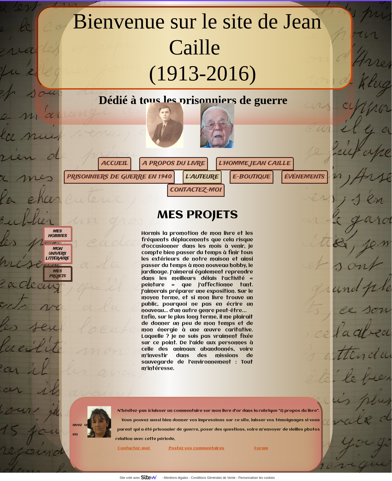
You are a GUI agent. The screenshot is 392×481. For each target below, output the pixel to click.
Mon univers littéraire (57, 253)
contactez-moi (196, 190)
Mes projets (57, 274)
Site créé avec (140, 478)
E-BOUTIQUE (251, 177)
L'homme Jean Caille (255, 163)
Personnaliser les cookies (256, 478)
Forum (261, 448)
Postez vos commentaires (196, 448)
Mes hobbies (57, 234)
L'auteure (202, 177)
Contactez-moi (133, 448)
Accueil (114, 163)
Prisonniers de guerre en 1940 (119, 177)
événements (304, 177)
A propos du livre (173, 163)
